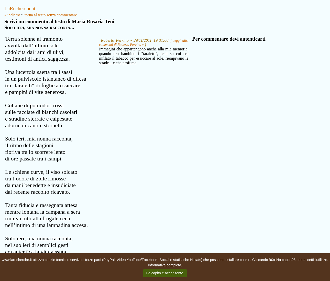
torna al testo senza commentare (51, 15)
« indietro (12, 15)
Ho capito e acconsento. (165, 273)
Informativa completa (164, 265)
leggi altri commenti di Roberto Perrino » (143, 43)
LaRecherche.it (20, 8)
